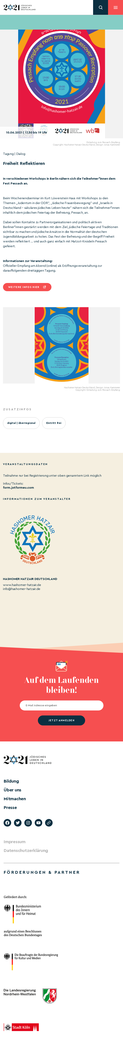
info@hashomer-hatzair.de (21, 589)
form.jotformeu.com (18, 487)
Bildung (11, 781)
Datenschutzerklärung (26, 850)
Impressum (15, 842)
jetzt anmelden (61, 720)
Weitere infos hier (23, 287)
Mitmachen (15, 799)
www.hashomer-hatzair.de (22, 585)
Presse (10, 807)
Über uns (12, 790)
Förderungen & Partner (42, 872)
